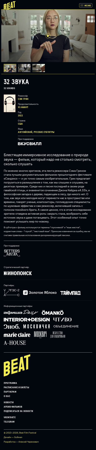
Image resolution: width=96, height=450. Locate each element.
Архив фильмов (13, 407)
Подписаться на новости (18, 411)
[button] (25, 68)
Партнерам (10, 392)
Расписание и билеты (16, 387)
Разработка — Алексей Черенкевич (21, 441)
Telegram (9, 422)
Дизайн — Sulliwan (13, 437)
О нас (7, 396)
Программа (10, 383)
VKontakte (10, 417)
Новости (9, 402)
